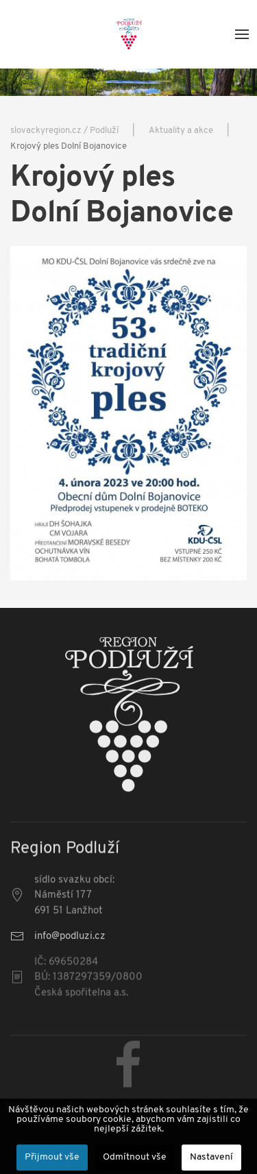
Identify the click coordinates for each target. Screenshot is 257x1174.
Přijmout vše (52, 1157)
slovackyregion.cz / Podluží (64, 130)
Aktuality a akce (181, 130)
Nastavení (211, 1157)
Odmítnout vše (135, 1157)
